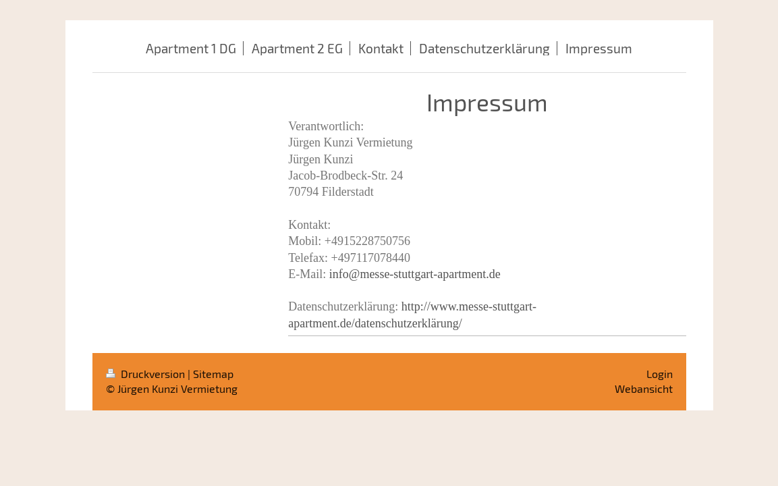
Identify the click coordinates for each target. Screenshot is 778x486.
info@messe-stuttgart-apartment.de (415, 274)
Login (659, 373)
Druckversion (147, 373)
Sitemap (213, 373)
